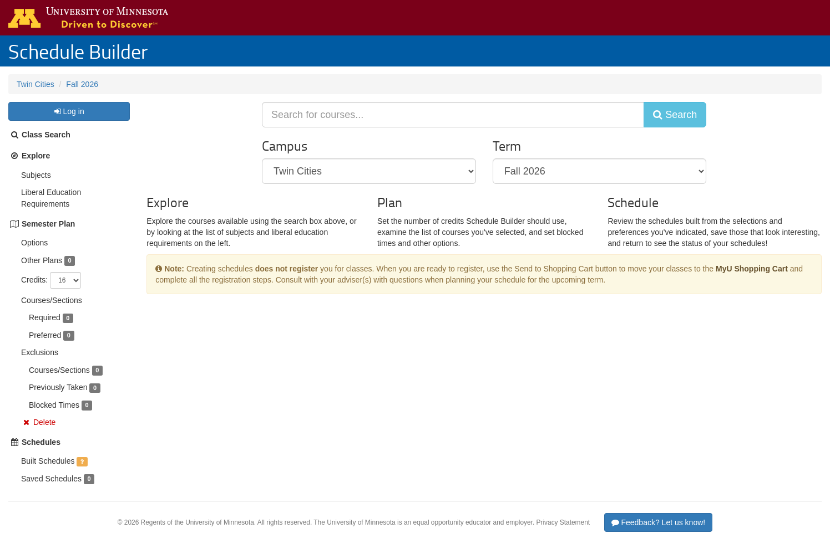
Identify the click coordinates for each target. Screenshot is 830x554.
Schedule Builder (78, 51)
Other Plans (41, 260)
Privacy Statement (563, 522)
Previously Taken (58, 387)
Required (44, 317)
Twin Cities (35, 84)
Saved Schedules (51, 478)
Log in (69, 111)
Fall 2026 (82, 84)
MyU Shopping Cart (752, 268)
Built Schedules (48, 460)
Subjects (36, 175)
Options (34, 242)
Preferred (45, 335)
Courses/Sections (51, 300)
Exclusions (39, 352)
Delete (44, 422)
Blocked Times (54, 405)
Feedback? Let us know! (658, 522)
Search (675, 114)
